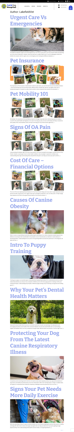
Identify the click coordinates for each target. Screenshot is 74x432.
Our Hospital (27, 6)
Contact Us (45, 6)
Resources (39, 6)
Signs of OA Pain (30, 127)
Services (33, 6)
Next (62, 430)
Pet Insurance (27, 61)
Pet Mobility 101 (29, 94)
